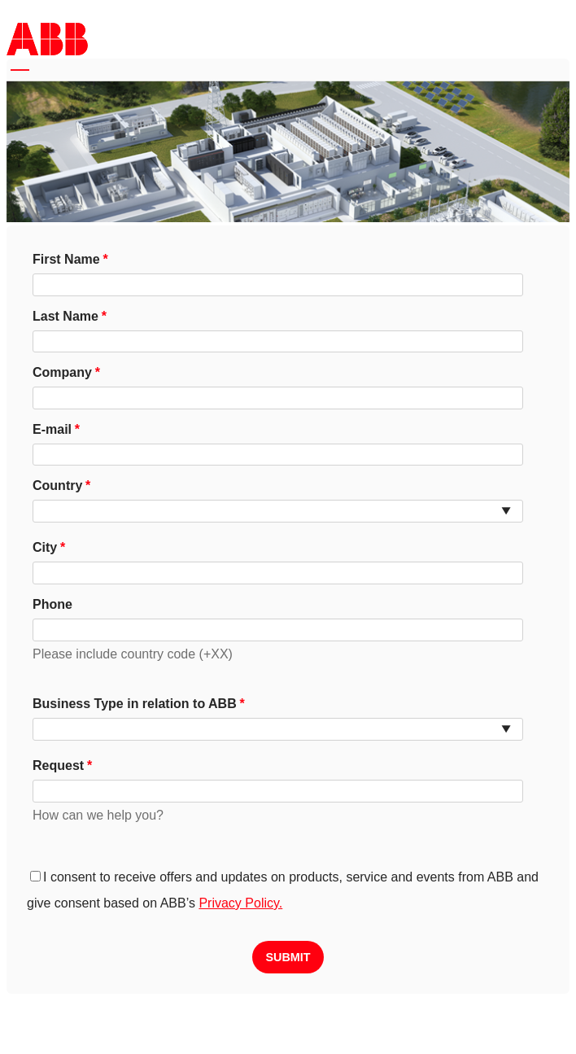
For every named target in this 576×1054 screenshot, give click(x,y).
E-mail (52, 429)
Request (58, 765)
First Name (66, 259)
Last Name (65, 316)
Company (62, 372)
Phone (52, 604)
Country (57, 485)
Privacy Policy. (240, 903)
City (45, 547)
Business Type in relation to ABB (135, 704)
